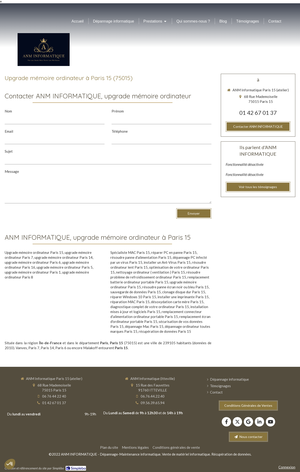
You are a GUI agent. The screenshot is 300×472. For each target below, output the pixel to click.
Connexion (286, 467)
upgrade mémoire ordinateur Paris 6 (33, 262)
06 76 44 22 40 (54, 396)
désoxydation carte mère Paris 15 (177, 302)
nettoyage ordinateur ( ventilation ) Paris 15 (150, 272)
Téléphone (120, 131)
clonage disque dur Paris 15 (183, 292)
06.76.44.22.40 (153, 396)
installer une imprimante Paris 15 (183, 297)
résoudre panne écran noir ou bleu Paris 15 (175, 287)
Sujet (9, 151)
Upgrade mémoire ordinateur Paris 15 (34, 252)
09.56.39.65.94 (153, 403)
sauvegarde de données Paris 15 (135, 292)
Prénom (118, 111)
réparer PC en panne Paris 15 (174, 252)
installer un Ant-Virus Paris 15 (167, 262)
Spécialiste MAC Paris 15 (130, 252)
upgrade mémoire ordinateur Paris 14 (63, 257)
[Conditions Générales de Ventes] (248, 405)
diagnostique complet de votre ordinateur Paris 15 (149, 307)
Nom (8, 111)
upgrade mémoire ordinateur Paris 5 (65, 267)
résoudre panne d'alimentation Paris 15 (140, 257)
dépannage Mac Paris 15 (144, 326)
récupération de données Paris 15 (165, 331)
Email (9, 131)
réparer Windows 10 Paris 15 (133, 297)
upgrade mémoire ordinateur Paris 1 (33, 272)
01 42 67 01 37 (258, 112)
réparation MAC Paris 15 (130, 302)
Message (12, 171)
